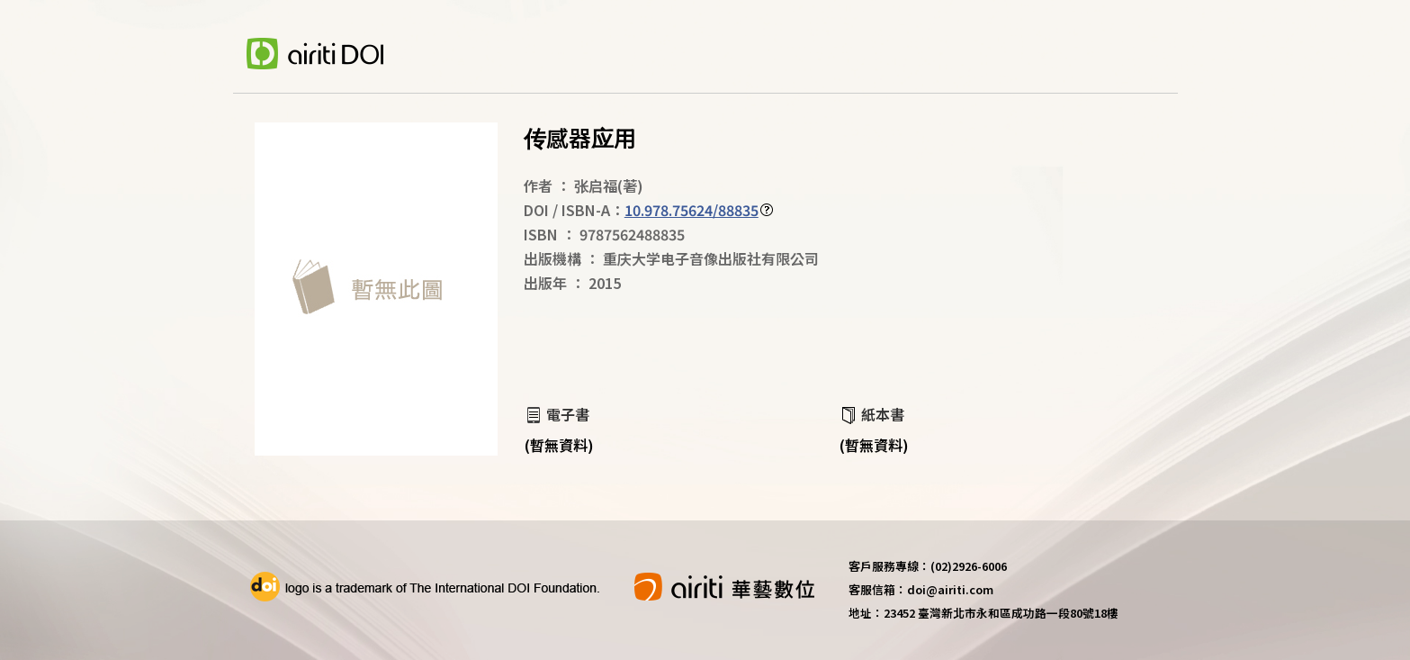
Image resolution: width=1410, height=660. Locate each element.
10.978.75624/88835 (691, 210)
